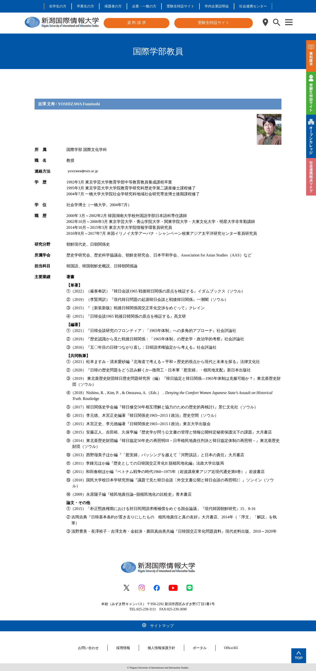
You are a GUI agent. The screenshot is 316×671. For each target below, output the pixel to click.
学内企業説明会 (217, 6)
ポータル (200, 647)
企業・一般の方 (144, 6)
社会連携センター (253, 6)
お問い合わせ (88, 647)
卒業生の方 (85, 6)
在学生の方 (57, 6)
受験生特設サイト (180, 6)
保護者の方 (113, 6)
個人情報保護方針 (161, 647)
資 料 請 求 (136, 22)
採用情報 (123, 647)
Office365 (231, 647)
